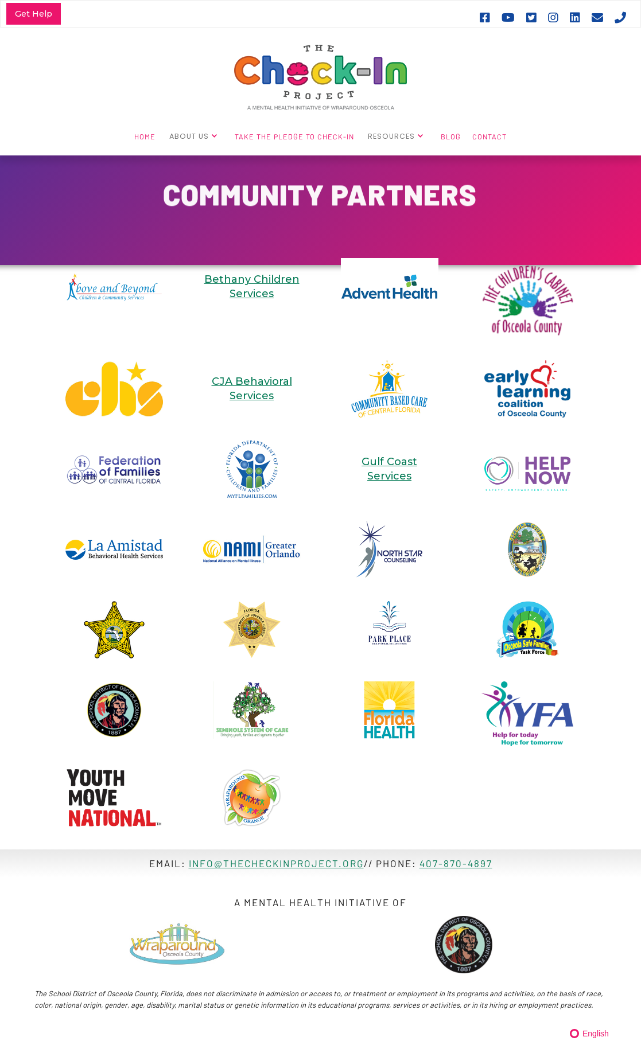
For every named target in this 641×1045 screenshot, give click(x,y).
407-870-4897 (455, 863)
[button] (195, 136)
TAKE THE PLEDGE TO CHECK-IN (294, 136)
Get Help (33, 14)
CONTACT (489, 136)
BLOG (451, 136)
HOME (145, 136)
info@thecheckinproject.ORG (276, 863)
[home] (320, 76)
